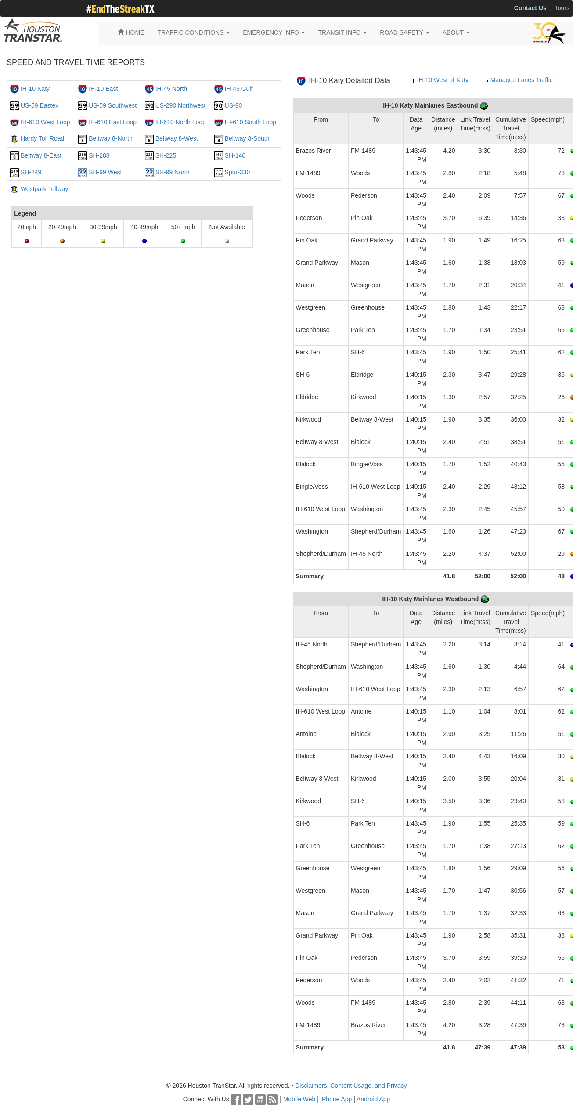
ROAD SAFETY (404, 32)
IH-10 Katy (35, 88)
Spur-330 (237, 172)
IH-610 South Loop (251, 122)
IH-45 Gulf (239, 88)
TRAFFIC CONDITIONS (194, 32)
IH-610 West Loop (45, 122)
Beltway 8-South (247, 138)
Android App (373, 1099)
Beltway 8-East (41, 155)
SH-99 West (105, 172)
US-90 (233, 105)
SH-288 (99, 155)
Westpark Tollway (44, 188)
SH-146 (235, 155)
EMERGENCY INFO (274, 32)
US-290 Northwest (180, 105)
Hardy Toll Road (42, 138)
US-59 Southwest (113, 105)
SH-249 (31, 172)
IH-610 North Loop (180, 122)
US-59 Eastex (39, 105)
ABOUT (456, 32)
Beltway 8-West (176, 138)
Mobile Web (299, 1099)
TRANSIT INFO (342, 32)
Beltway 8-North (111, 138)
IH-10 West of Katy (442, 79)
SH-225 (165, 155)
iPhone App (336, 1099)
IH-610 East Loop (113, 122)
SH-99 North (172, 172)
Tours (562, 7)
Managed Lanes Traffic (521, 79)
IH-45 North (171, 88)
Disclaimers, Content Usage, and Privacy (351, 1085)
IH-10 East (103, 88)
